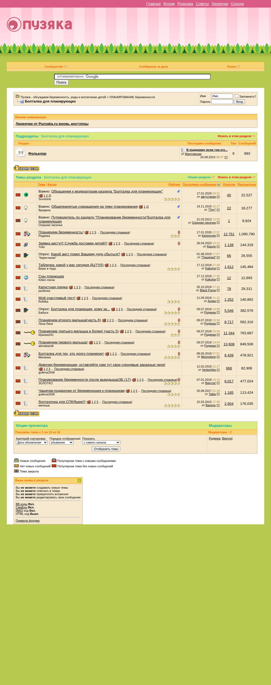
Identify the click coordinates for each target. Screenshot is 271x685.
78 (229, 289)
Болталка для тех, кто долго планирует (71, 354)
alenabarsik (46, 346)
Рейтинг (174, 184)
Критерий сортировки (31, 438)
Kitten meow (46, 280)
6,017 (228, 381)
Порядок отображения (65, 438)
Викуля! (210, 383)
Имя (203, 96)
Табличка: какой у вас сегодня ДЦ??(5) (71, 265)
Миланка (44, 357)
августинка (208, 196)
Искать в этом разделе (234, 136)
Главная (153, 4)
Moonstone (208, 356)
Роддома (185, 4)
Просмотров (247, 184)
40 (229, 195)
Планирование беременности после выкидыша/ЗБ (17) (84, 380)
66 (229, 256)
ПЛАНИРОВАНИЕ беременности (132, 97)
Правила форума (28, 520)
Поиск (233, 66)
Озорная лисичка (50, 225)
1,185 (228, 393)
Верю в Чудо (47, 268)
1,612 (228, 267)
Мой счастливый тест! (56, 298)
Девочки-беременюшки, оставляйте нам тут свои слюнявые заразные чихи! (101, 365)
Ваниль (211, 405)
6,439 (228, 355)
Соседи (237, 4)
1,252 (228, 299)
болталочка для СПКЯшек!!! (61, 402)
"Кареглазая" (47, 257)
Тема (41, 184)
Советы (202, 4)
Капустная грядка (53, 287)
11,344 (229, 333)
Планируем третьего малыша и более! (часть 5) (78, 331)
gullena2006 (46, 372)
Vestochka (209, 369)
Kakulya (210, 268)
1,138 (228, 245)
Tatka (212, 394)
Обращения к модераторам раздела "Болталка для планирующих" (107, 191)
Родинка (44, 235)
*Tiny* (212, 209)
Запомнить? (245, 96)
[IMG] (19, 510)
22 (229, 208)
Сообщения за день (153, 66)
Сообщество (55, 66)
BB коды (21, 504)
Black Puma (208, 290)
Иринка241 (46, 334)
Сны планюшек (51, 276)
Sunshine (44, 199)
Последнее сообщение (200, 184)
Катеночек (209, 235)
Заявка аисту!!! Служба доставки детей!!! (72, 243)
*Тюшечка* (208, 257)
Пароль (205, 101)
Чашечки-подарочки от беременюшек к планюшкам (81, 391)
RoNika (43, 301)
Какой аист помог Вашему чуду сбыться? (85, 254)
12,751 (229, 234)
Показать (88, 438)
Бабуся (43, 312)
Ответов (229, 184)
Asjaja (212, 301)
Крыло (211, 246)
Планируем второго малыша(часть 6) (69, 320)
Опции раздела (199, 177)
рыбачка (44, 290)
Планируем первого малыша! (63, 342)
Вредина (44, 210)
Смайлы (21, 507)
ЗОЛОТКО (45, 383)
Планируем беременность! (60, 232)
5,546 (228, 311)
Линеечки (220, 4)
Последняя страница (114, 232)
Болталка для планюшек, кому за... (80, 309)
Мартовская (193, 153)
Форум (169, 4)
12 (229, 278)
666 (229, 368)
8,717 (228, 322)
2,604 (228, 404)
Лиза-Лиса (45, 323)
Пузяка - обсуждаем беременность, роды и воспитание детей (63, 97)
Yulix (41, 247)
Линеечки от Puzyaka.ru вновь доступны (52, 124)
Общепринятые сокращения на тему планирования (94, 206)
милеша (44, 405)
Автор (51, 184)
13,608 (229, 344)
